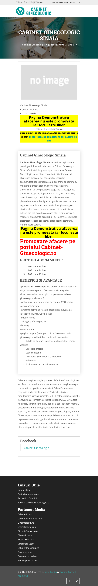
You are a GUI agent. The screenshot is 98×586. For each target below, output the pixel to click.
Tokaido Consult (68, 571)
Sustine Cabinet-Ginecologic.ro (33, 502)
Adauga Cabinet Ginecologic (67, 2)
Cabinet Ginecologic (33, 44)
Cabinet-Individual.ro (28, 547)
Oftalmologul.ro (26, 522)
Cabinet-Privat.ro (26, 514)
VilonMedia (51, 571)
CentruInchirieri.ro (27, 556)
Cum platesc (24, 490)
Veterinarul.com (26, 543)
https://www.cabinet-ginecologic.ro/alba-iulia (45, 335)
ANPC (21, 575)
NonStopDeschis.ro (27, 560)
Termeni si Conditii (27, 498)
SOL (26, 575)
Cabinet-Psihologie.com (30, 518)
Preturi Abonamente (28, 494)
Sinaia (71, 44)
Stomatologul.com (27, 527)
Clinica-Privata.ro (26, 535)
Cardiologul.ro (25, 552)
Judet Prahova (56, 44)
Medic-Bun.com (26, 539)
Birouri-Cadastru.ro (28, 531)
